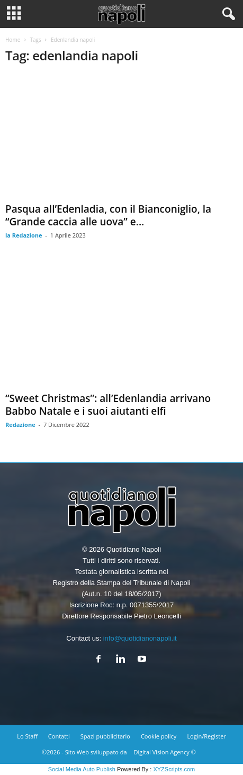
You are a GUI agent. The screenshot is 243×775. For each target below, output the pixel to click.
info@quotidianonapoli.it (140, 638)
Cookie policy (158, 736)
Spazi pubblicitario (105, 736)
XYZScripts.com (174, 769)
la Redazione (23, 235)
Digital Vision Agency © (165, 752)
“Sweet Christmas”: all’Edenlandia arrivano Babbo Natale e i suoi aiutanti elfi (108, 404)
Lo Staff (27, 736)
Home (12, 39)
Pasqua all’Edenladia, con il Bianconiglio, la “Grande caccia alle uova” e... (108, 215)
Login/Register (206, 736)
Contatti (59, 736)
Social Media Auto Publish (81, 769)
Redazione (20, 424)
